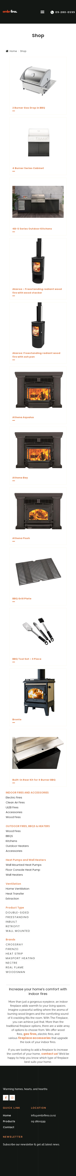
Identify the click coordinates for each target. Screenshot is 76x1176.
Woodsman (15, 972)
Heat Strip (14, 953)
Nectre (12, 963)
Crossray (14, 944)
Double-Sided (17, 912)
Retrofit (13, 926)
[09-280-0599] (52, 12)
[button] (42, 12)
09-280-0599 (65, 12)
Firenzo (12, 949)
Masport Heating (20, 958)
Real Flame (15, 967)
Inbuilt (11, 922)
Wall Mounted (18, 931)
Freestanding (17, 917)
